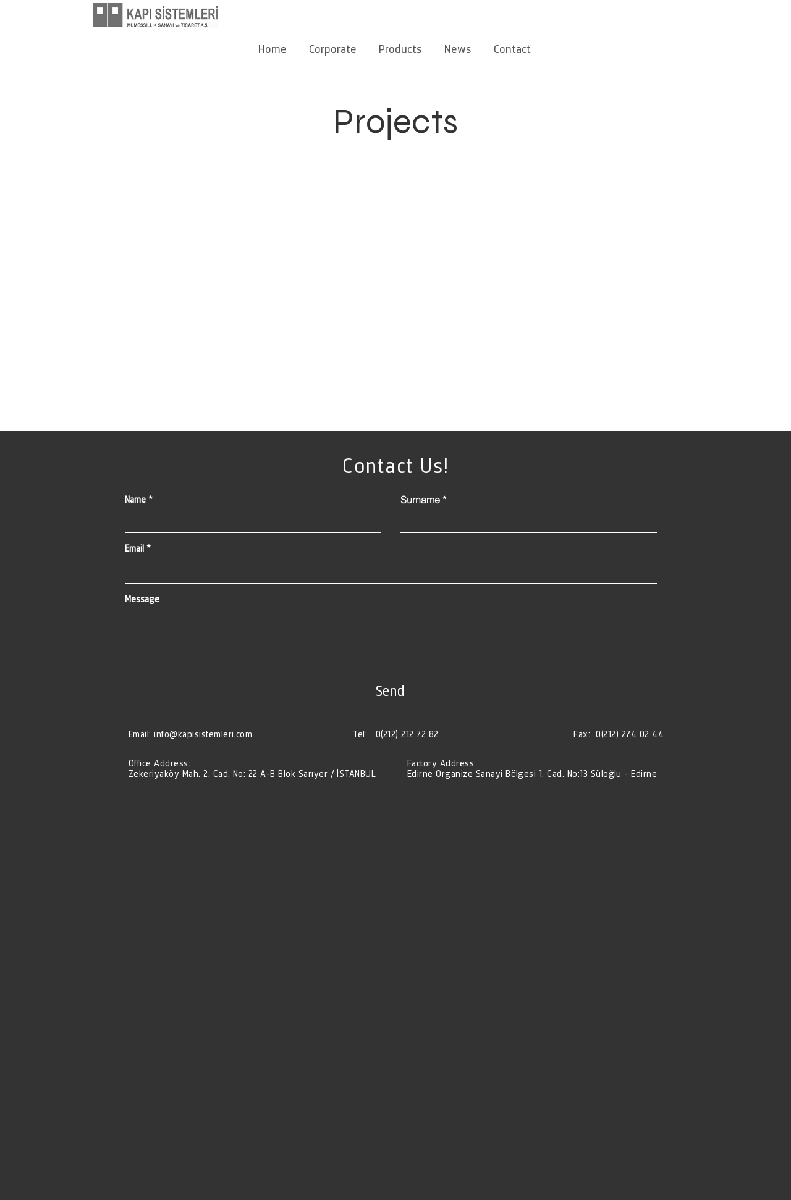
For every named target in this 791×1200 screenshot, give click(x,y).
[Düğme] (255, 768)
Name (135, 500)
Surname (420, 500)
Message (142, 599)
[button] (333, 43)
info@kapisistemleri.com (203, 734)
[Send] (390, 690)
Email (134, 548)
